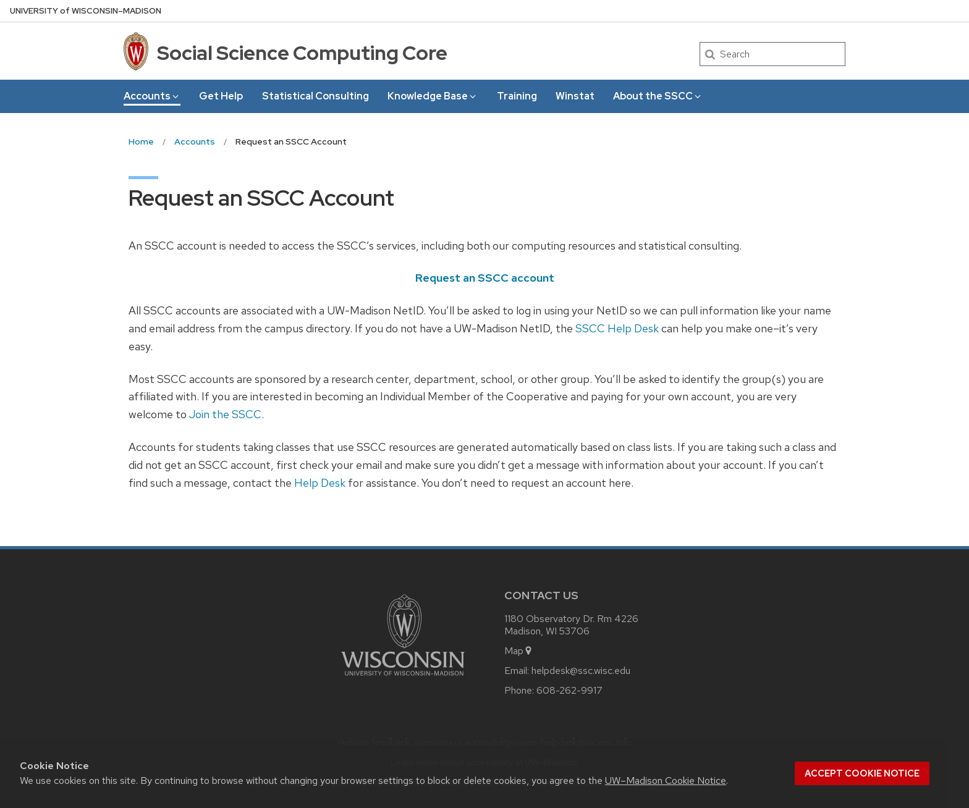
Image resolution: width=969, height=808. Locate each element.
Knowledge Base (432, 96)
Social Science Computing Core (302, 53)
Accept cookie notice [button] (862, 773)
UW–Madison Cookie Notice (665, 780)
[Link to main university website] (403, 677)
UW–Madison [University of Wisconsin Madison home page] (85, 11)
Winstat (575, 96)
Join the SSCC (225, 414)
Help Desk (319, 483)
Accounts (152, 96)
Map (518, 650)
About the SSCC (658, 96)
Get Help (221, 96)
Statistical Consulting (315, 96)
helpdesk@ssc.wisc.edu (580, 670)
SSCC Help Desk (617, 328)
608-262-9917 (569, 690)
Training (517, 96)
